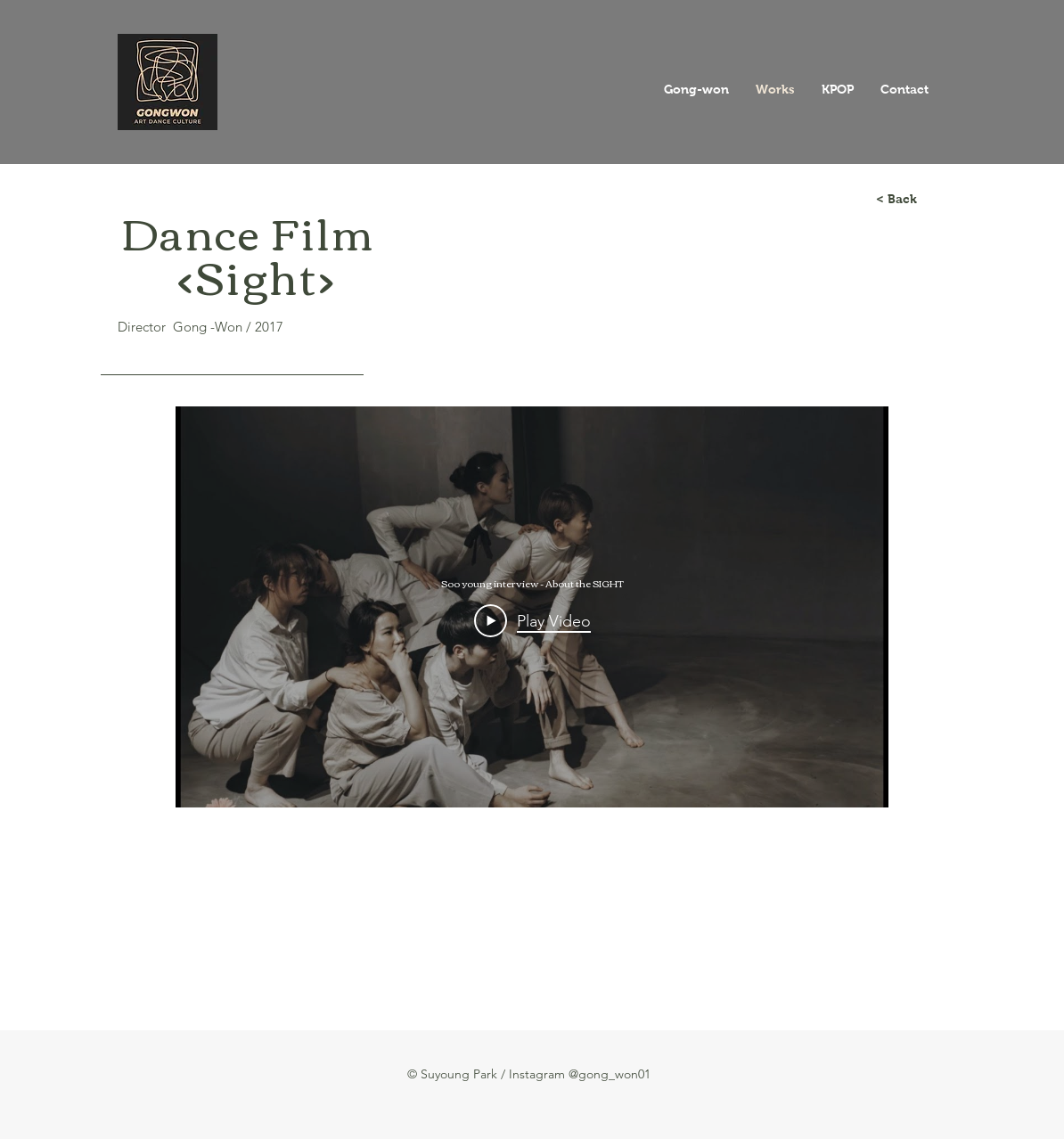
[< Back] (896, 199)
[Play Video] (532, 620)
